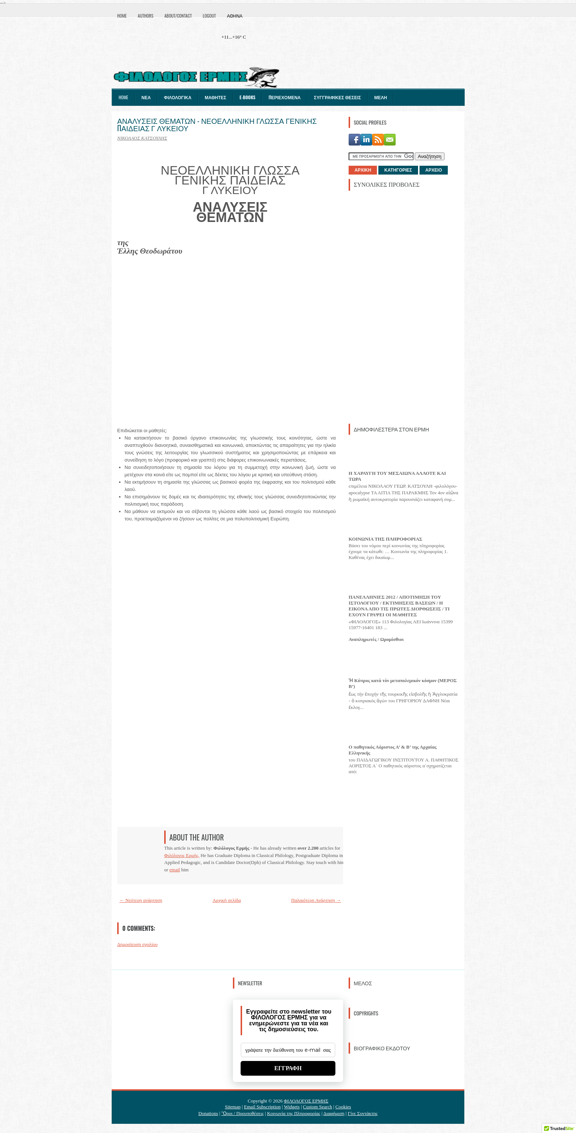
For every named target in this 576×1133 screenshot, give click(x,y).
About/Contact (178, 15)
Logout (209, 15)
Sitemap (233, 1106)
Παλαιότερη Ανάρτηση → (316, 900)
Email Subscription (262, 1106)
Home (122, 15)
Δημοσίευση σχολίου (137, 944)
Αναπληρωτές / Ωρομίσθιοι (376, 639)
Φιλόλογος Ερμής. (181, 855)
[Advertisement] (404, 306)
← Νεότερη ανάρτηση (140, 900)
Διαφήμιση (333, 1113)
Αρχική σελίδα (227, 900)
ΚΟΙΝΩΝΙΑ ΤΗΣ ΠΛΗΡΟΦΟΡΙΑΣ (385, 539)
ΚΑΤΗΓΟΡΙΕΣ (398, 170)
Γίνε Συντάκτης (363, 1113)
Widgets (292, 1106)
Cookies (343, 1106)
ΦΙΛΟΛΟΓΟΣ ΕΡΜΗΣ (306, 1101)
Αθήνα (234, 15)
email (174, 869)
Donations (208, 1113)
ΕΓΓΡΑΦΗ (288, 1068)
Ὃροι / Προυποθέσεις (243, 1113)
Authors (145, 15)
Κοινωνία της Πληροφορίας (293, 1113)
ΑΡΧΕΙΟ (433, 170)
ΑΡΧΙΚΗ (362, 170)
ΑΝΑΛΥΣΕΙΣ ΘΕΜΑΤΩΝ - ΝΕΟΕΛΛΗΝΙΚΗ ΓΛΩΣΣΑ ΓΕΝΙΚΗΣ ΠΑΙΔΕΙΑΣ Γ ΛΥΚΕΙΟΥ (217, 124)
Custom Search (317, 1106)
